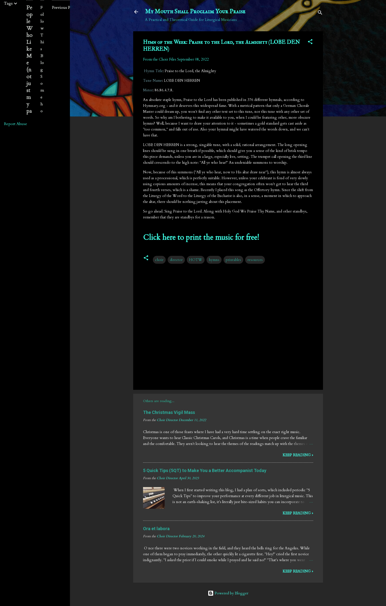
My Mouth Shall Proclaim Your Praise (195, 12)
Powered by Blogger (228, 593)
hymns (214, 259)
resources (255, 259)
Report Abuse (15, 124)
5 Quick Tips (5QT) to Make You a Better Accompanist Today (204, 470)
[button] (310, 42)
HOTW (195, 259)
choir (159, 259)
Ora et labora (156, 528)
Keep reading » (298, 455)
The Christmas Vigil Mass (169, 412)
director (176, 259)
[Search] (320, 13)
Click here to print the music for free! (201, 237)
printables (233, 259)
